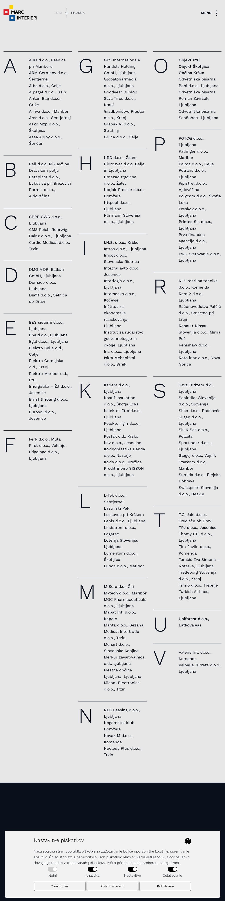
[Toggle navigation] (210, 13)
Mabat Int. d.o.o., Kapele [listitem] (120, 615)
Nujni (52, 872)
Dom (58, 13)
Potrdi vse (165, 886)
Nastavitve (132, 872)
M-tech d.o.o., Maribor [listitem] (125, 593)
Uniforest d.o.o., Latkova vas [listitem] (194, 621)
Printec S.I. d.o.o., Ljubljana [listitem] (195, 224)
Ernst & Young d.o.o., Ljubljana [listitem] (48, 402)
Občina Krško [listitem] (191, 72)
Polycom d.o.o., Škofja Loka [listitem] (200, 199)
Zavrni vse (59, 886)
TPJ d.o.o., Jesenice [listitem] (197, 527)
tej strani (172, 863)
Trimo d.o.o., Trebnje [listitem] (198, 585)
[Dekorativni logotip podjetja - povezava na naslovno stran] (20, 13)
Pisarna (78, 13)
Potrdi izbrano (112, 886)
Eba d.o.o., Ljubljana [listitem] (48, 335)
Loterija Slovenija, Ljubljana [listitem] (121, 543)
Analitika (93, 872)
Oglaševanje (172, 872)
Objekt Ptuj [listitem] (189, 60)
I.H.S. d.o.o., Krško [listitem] (121, 242)
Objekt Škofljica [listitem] (194, 66)
